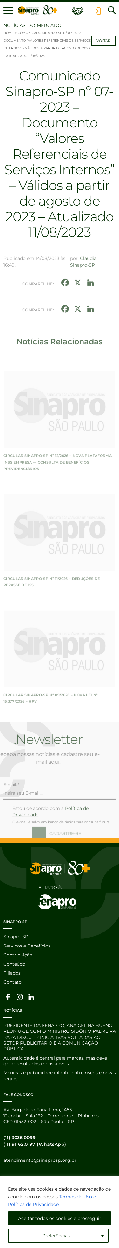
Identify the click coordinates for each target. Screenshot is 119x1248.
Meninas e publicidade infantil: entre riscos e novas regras (59, 1075)
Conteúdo (14, 964)
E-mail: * (11, 796)
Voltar (103, 41)
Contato (12, 982)
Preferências (56, 1235)
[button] (8, 10)
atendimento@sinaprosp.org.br (40, 1160)
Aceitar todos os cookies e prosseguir (59, 1218)
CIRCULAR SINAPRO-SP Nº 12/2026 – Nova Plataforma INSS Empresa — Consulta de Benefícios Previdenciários (57, 486)
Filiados (12, 973)
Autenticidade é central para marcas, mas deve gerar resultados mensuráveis (55, 1061)
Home (8, 32)
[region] (59, 1212)
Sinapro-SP (15, 937)
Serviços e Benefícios (26, 946)
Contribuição (17, 955)
